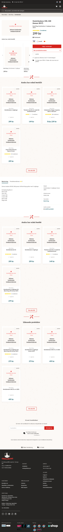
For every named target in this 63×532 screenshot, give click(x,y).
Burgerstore (24, 485)
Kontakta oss (5, 483)
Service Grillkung (6, 487)
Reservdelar (4, 14)
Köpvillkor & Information (8, 485)
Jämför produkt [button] (49, 209)
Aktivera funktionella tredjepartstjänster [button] (13, 60)
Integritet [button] (45, 485)
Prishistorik (36, 37)
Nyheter (45, 477)
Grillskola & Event (47, 481)
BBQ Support (24, 487)
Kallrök (44, 483)
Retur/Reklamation (47, 487)
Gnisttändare (18, 14)
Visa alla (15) (31, 408)
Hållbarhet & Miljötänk (48, 479)
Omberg (23, 483)
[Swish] (8, 525)
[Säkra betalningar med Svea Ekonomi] (4, 525)
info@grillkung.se (26, 468)
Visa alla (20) (31, 170)
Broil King (11, 14)
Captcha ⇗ (37, 435)
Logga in (45, 474)
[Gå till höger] (29, 55)
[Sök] (31, 11)
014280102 (24, 466)
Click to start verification (33, 433)
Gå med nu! (49, 428)
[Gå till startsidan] (4, 6)
